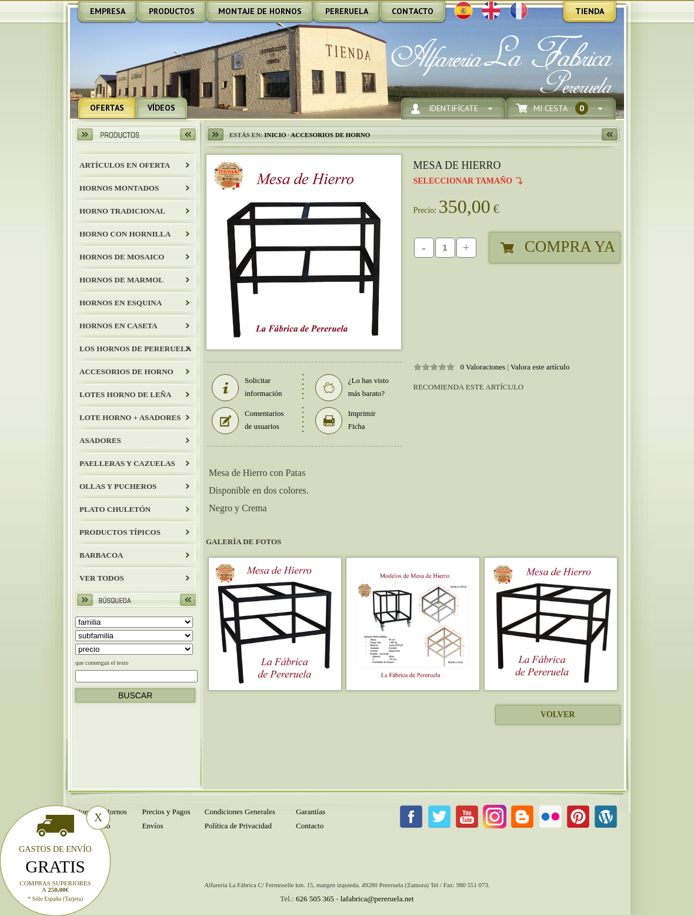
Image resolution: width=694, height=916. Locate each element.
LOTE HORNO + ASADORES (130, 417)
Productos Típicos (120, 532)
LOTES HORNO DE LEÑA (125, 394)
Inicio (275, 134)
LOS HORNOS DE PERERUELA (135, 348)
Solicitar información (247, 387)
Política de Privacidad (238, 825)
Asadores (100, 440)
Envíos (152, 825)
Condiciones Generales (240, 811)
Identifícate (453, 109)
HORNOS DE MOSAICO (121, 256)
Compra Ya (570, 246)
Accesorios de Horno (126, 371)
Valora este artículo (540, 366)
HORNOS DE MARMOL (121, 279)
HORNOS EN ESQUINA (120, 302)
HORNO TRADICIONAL (122, 210)
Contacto (309, 825)
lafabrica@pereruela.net (377, 898)
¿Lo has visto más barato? (352, 387)
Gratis (55, 866)
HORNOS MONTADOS (119, 188)
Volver (557, 714)
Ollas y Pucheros (117, 486)
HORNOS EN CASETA (118, 325)
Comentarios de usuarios (247, 420)
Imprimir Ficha (345, 420)
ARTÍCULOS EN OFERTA (124, 165)
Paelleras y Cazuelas (127, 463)
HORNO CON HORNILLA (125, 233)
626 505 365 (315, 898)
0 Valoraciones (483, 366)
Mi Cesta (561, 109)
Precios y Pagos (166, 811)
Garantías (310, 811)
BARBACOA (101, 555)
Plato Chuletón (115, 509)
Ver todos (101, 578)
